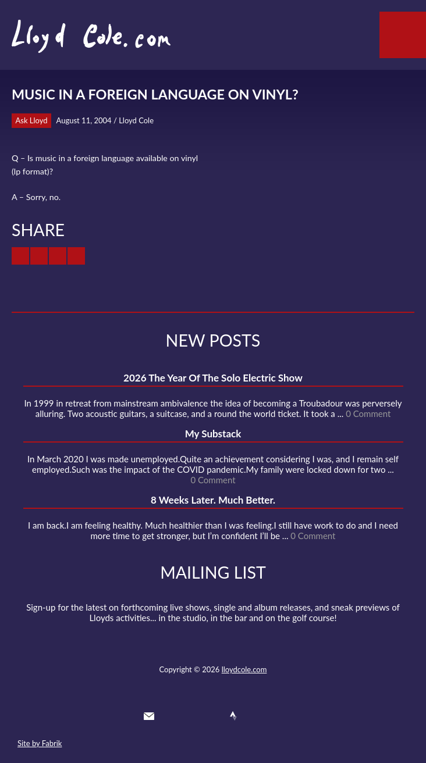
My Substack (213, 433)
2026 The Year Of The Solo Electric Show (213, 378)
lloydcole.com (244, 669)
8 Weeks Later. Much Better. (213, 500)
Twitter (169, 715)
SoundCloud (212, 715)
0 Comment (368, 413)
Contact (149, 715)
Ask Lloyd (32, 120)
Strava (233, 715)
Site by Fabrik (39, 743)
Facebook (190, 715)
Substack (275, 715)
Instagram (254, 715)
